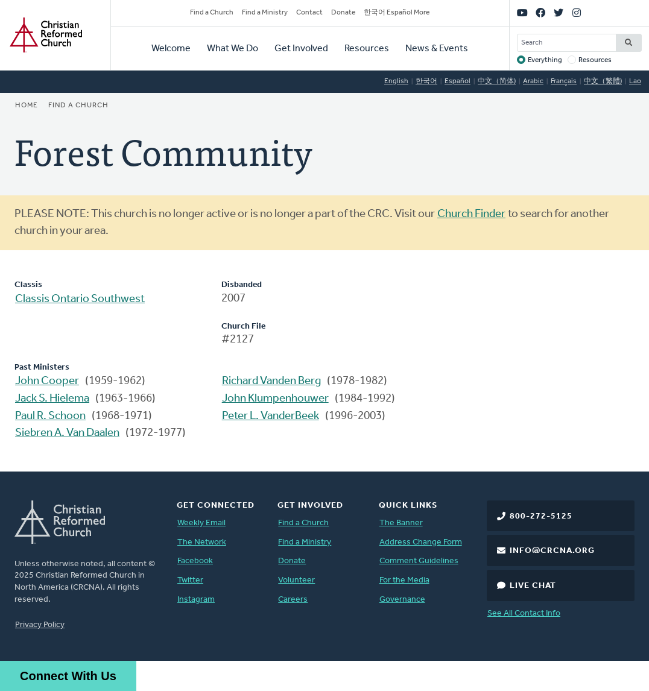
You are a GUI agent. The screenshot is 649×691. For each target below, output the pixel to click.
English (396, 81)
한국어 (426, 81)
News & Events (436, 49)
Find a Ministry (265, 12)
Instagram (196, 599)
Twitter (190, 580)
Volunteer (296, 580)
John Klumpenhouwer (275, 399)
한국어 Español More (396, 12)
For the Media (404, 580)
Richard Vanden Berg (271, 381)
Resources (366, 49)
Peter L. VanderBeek (270, 416)
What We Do (232, 49)
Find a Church (211, 12)
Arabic (533, 81)
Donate (343, 12)
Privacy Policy (40, 624)
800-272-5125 (541, 516)
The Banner (401, 523)
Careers (293, 599)
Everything (545, 60)
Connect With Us (68, 676)
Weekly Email (201, 523)
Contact (309, 12)
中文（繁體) (603, 81)
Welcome (171, 49)
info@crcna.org (552, 550)
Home (26, 105)
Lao (635, 81)
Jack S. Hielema (52, 399)
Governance (402, 599)
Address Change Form (420, 542)
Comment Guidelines (418, 561)
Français (564, 81)
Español (457, 81)
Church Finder (471, 214)
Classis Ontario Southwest (80, 299)
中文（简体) (497, 81)
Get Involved (301, 49)
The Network (201, 542)
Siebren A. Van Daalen (67, 433)
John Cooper (47, 381)
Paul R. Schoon (50, 416)
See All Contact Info (523, 613)
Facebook (195, 561)
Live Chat (533, 585)
